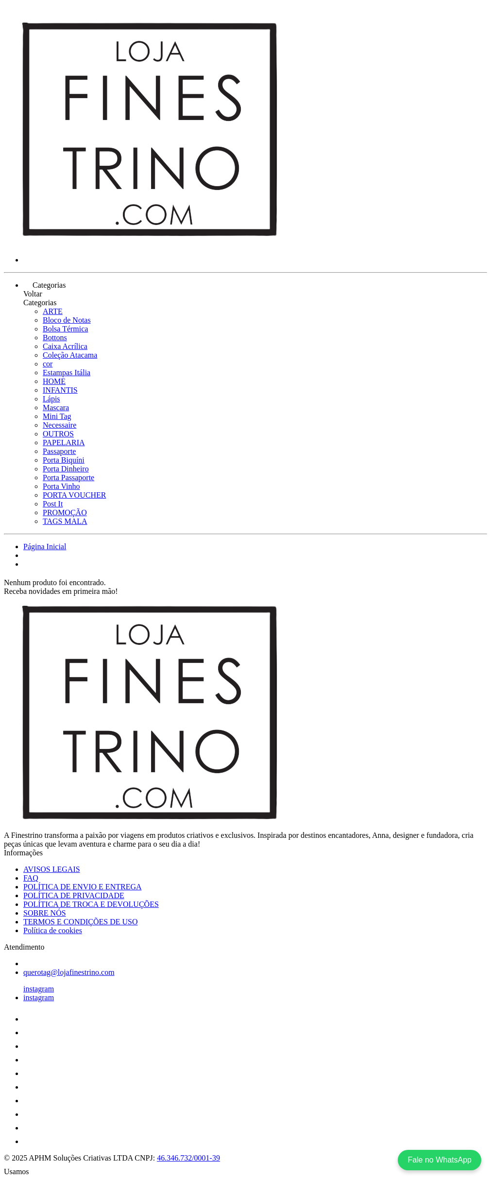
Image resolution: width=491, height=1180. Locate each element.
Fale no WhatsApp (439, 1160)
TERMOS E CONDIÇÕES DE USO (80, 922)
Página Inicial (44, 546)
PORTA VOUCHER (74, 495)
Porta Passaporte (68, 477)
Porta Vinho (61, 486)
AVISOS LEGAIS (51, 869)
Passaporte (59, 451)
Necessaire (59, 425)
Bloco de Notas (67, 320)
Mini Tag (57, 416)
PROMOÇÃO (65, 512)
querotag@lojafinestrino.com (69, 972)
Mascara (56, 407)
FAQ (30, 878)
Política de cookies (52, 930)
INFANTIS (60, 390)
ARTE (53, 311)
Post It (53, 504)
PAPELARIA (64, 442)
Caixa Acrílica (65, 346)
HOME (54, 381)
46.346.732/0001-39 (188, 1158)
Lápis (51, 399)
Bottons (55, 337)
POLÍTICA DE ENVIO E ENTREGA (82, 887)
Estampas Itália (66, 372)
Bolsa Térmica (65, 329)
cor (47, 364)
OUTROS (58, 434)
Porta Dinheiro (66, 469)
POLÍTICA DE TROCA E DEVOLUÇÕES (91, 904)
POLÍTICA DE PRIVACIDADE (73, 895)
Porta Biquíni (64, 460)
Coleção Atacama (70, 355)
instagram (38, 989)
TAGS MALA (65, 521)
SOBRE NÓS (44, 913)
